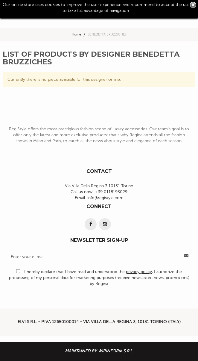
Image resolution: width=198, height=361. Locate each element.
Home (76, 34)
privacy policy (139, 271)
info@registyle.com (105, 198)
